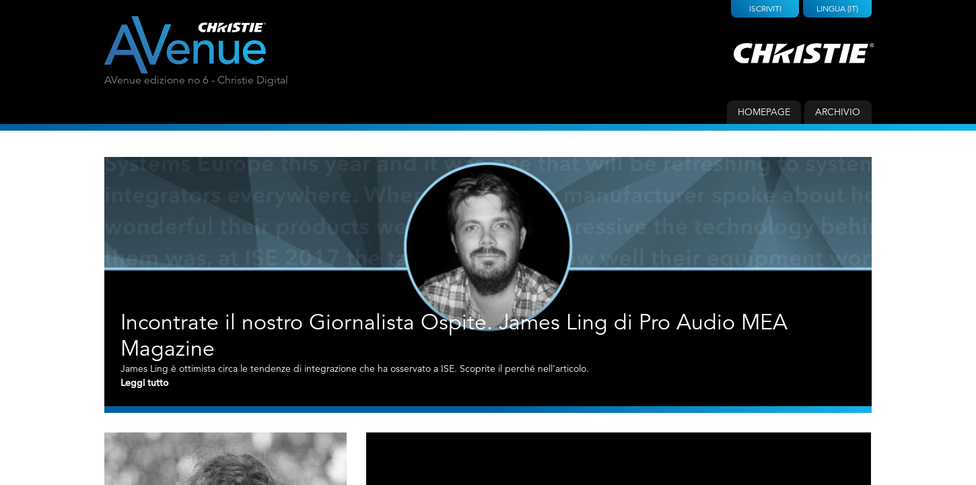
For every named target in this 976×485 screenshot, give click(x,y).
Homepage (764, 112)
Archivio (837, 112)
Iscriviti (765, 8)
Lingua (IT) (837, 8)
